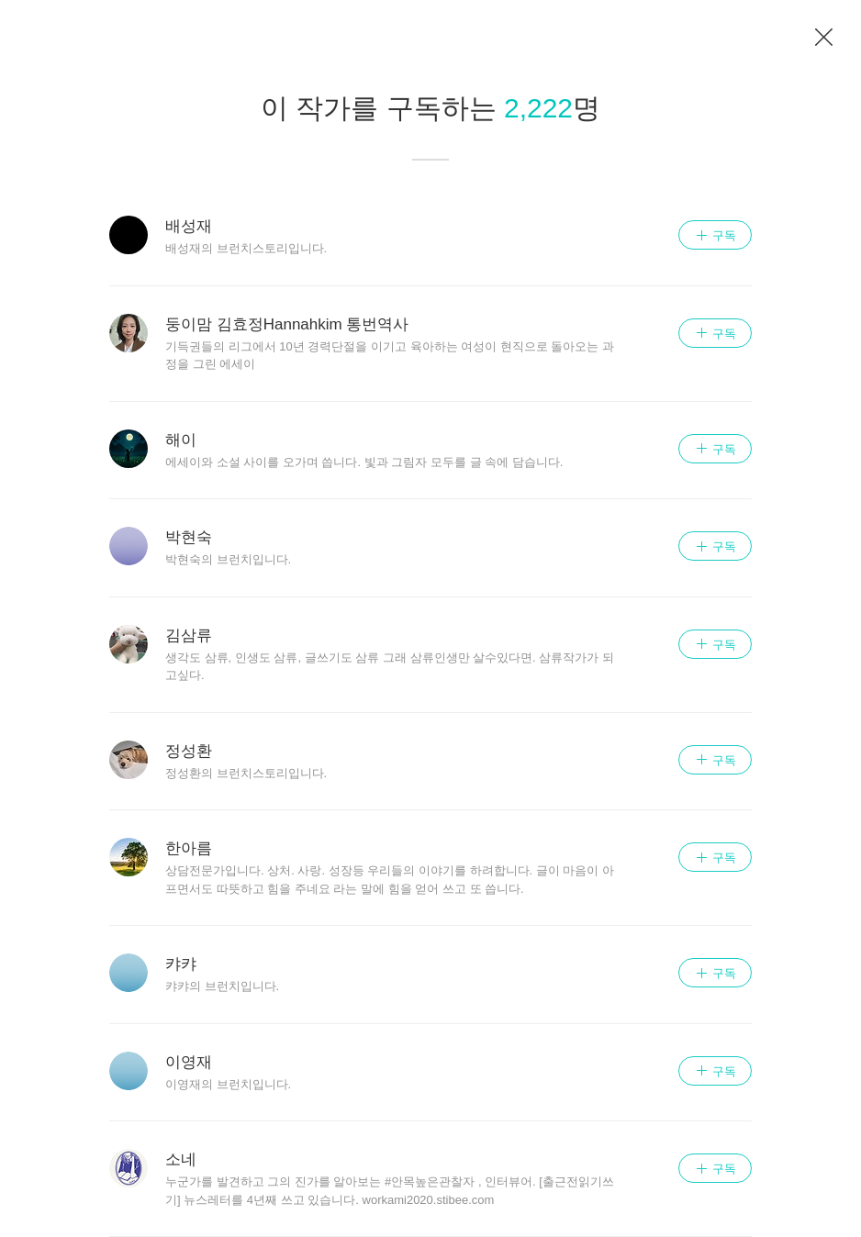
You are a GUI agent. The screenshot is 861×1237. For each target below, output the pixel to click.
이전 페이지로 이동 (824, 37)
